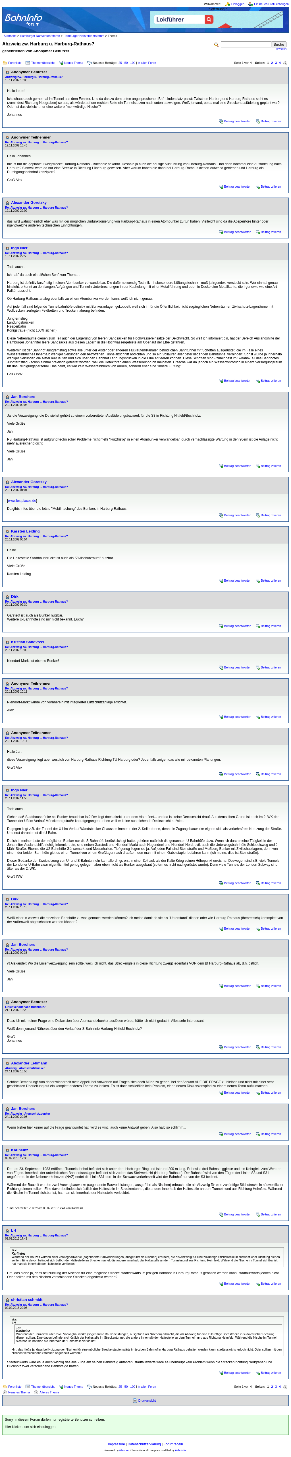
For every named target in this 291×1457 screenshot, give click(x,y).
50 (126, 62)
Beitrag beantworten (237, 121)
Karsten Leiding (25, 531)
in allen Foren (147, 62)
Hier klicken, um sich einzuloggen (30, 1427)
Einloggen (237, 4)
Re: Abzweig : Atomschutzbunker (27, 1113)
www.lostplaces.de (22, 501)
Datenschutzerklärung (144, 1444)
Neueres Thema (19, 1392)
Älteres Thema (49, 1392)
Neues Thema (73, 62)
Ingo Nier (19, 248)
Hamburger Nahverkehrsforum (83, 35)
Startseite (10, 35)
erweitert (281, 48)
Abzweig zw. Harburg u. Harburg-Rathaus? (34, 77)
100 (132, 62)
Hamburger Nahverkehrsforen (40, 35)
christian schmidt (26, 1299)
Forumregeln (173, 1444)
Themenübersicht (43, 62)
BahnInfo (180, 1450)
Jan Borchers (23, 397)
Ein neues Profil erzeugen (271, 4)
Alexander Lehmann (29, 1063)
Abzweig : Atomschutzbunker (25, 1068)
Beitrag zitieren (271, 121)
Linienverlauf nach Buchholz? (25, 1007)
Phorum (124, 1450)
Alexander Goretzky (29, 202)
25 (120, 62)
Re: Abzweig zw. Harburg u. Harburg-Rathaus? (36, 142)
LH (13, 1230)
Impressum (116, 1444)
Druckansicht (147, 1400)
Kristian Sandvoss (27, 642)
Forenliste (15, 62)
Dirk (14, 596)
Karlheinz (19, 1150)
